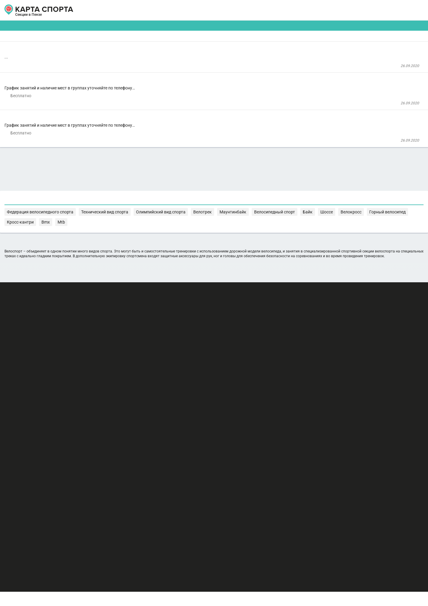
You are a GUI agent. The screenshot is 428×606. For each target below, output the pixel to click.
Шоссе (172, 361)
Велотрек (344, 355)
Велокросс (193, 361)
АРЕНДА (155, 10)
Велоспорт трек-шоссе (148, 104)
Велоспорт (131, 64)
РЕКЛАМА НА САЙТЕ (60, 546)
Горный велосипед (223, 361)
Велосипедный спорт (131, 361)
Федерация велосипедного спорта (200, 355)
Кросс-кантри (257, 361)
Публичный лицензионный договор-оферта (74, 580)
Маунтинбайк (368, 355)
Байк (158, 361)
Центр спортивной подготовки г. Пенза (155, 80)
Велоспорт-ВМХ (138, 159)
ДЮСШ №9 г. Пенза (138, 127)
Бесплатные (353, 46)
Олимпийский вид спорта (308, 355)
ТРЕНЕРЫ (187, 10)
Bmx (277, 361)
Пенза (47, 17)
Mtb (287, 361)
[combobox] (196, 46)
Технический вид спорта (259, 355)
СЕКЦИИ (124, 10)
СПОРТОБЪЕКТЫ (231, 10)
